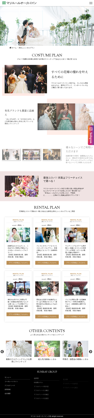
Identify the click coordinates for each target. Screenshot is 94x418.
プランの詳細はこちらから (18, 263)
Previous (2, 352)
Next (90, 352)
